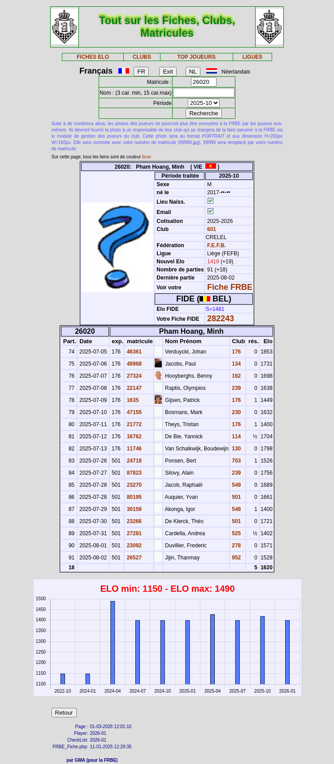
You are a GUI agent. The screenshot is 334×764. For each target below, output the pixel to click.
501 (235, 497)
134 (235, 364)
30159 (133, 509)
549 (235, 485)
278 (235, 545)
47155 (133, 412)
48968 (133, 364)
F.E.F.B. (216, 245)
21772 (133, 424)
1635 (132, 400)
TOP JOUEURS (196, 57)
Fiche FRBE (229, 287)
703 (235, 461)
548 (235, 509)
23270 (133, 485)
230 (235, 412)
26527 (133, 557)
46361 (133, 352)
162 (235, 376)
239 (235, 388)
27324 (133, 376)
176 (235, 352)
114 (235, 436)
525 (235, 533)
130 (235, 448)
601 (211, 229)
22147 (133, 388)
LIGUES (253, 57)
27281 (133, 533)
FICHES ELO (93, 57)
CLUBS (142, 57)
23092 (133, 545)
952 (235, 557)
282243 (220, 318)
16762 (133, 436)
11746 (133, 448)
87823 (133, 473)
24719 (133, 461)
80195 (133, 497)
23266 (133, 521)
